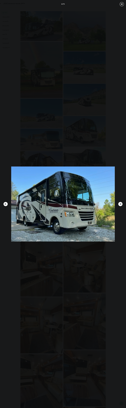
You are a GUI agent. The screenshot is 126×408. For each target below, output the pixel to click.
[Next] (120, 204)
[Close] (122, 4)
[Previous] (6, 204)
